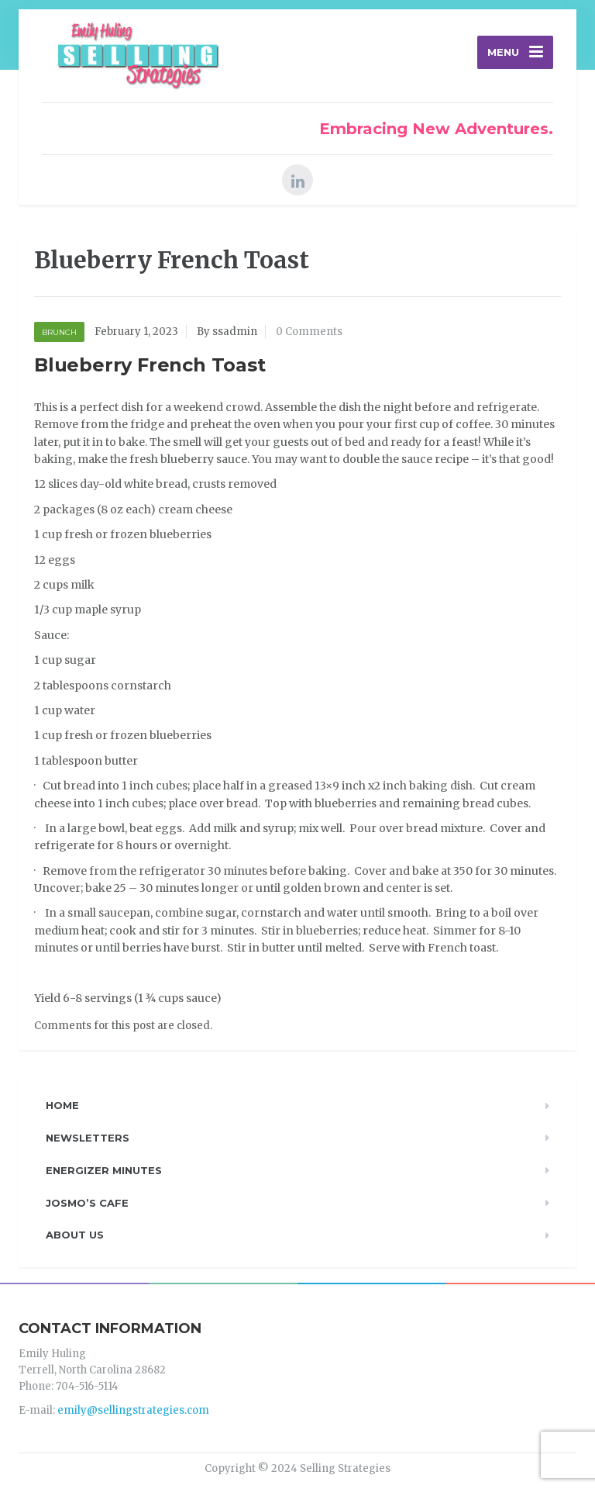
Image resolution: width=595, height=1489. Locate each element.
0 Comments (309, 331)
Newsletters (87, 1137)
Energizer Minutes (104, 1170)
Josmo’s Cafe (87, 1203)
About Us (75, 1234)
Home (62, 1105)
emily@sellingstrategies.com (133, 1410)
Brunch (59, 332)
